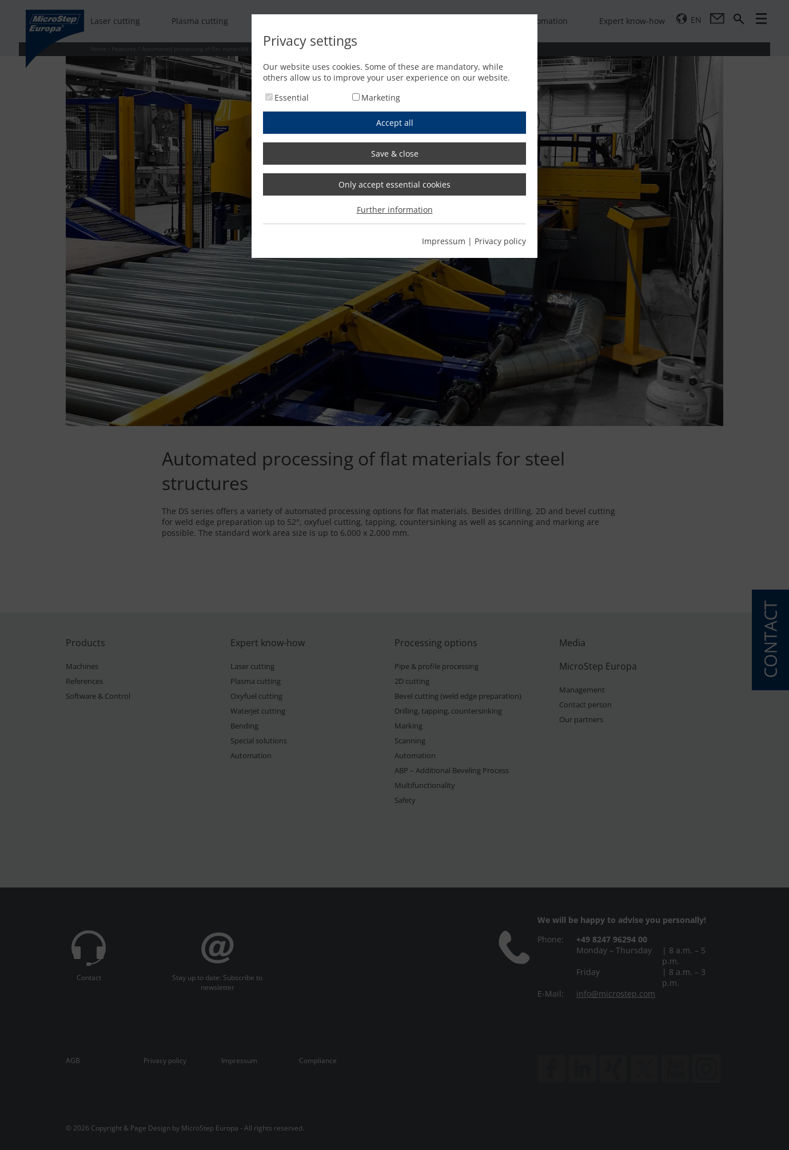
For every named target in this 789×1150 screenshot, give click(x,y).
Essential (291, 97)
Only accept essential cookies (394, 184)
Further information (395, 209)
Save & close (395, 153)
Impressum (443, 241)
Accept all (394, 122)
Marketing (380, 97)
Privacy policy (500, 241)
